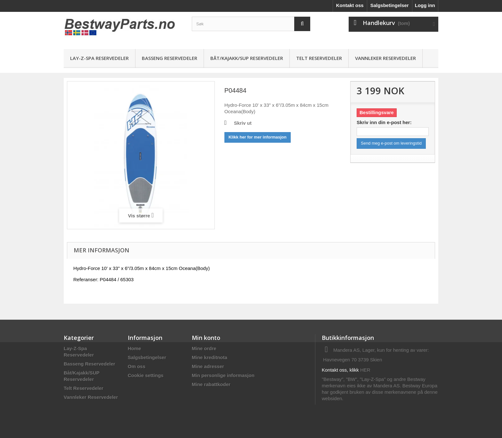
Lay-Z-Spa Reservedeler (99, 58)
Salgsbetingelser (389, 5)
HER (365, 370)
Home (134, 348)
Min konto (206, 337)
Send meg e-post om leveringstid (391, 143)
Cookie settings (146, 375)
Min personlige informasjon (223, 375)
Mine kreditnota (209, 357)
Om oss (136, 366)
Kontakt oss (350, 5)
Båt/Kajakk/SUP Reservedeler (246, 58)
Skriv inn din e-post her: (384, 122)
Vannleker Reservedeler (385, 58)
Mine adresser (208, 366)
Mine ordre (204, 348)
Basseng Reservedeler (169, 58)
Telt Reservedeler (319, 58)
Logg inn (425, 5)
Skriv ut (243, 123)
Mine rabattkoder (211, 384)
